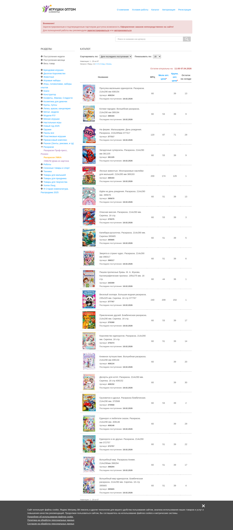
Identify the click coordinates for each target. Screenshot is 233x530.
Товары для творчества (55, 182)
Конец (109, 64)
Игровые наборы (52, 80)
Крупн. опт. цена (174, 77)
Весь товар (48, 63)
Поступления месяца (53, 60)
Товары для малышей (55, 175)
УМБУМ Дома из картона (56, 161)
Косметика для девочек (55, 101)
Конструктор (50, 94)
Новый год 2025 (51, 126)
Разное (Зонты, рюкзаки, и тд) (59, 143)
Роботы (47, 164)
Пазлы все (49, 133)
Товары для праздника (55, 178)
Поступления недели (53, 56)
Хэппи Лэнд (49, 185)
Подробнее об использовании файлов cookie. (50, 517)
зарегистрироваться (98, 30)
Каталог (155, 9)
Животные (49, 77)
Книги (46, 91)
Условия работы (140, 9)
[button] (203, 506)
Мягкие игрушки (52, 119)
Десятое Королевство (54, 73)
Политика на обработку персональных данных (50, 520)
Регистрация (184, 9)
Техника (48, 171)
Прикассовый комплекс (55, 140)
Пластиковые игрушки (55, 136)
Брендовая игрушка (53, 70)
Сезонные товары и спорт (57, 168)
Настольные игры (52, 122)
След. (102, 64)
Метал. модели (51, 112)
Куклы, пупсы (50, 105)
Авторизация (168, 9)
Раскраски (49, 147)
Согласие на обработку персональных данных (50, 524)
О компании (123, 9)
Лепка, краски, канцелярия (57, 108)
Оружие (47, 129)
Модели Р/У (49, 115)
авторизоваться (123, 30)
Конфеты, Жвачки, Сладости (58, 98)
